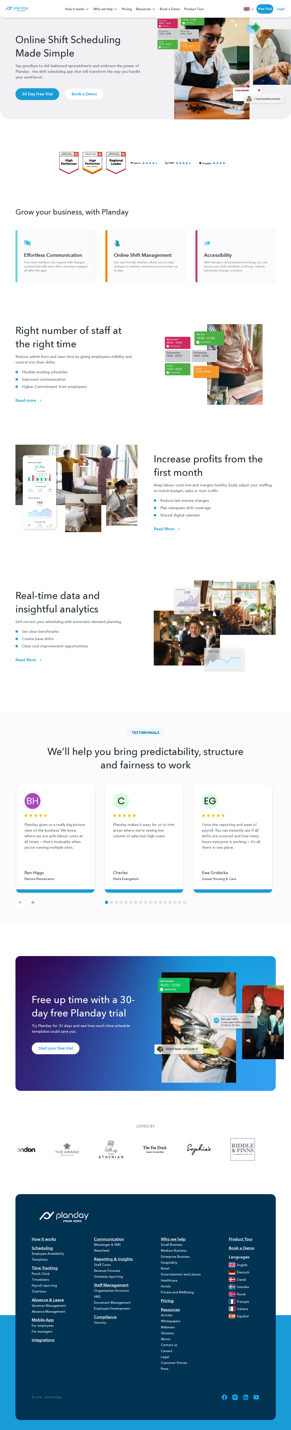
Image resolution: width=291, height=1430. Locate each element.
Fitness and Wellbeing (177, 1297)
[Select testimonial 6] (135, 903)
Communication (109, 1239)
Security (100, 1328)
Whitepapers (170, 1327)
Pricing (127, 9)
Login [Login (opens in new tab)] (281, 9)
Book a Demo (170, 9)
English (238, 1265)
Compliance (105, 1322)
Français (239, 1301)
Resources (146, 9)
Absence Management (48, 1316)
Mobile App (43, 1325)
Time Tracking (45, 1269)
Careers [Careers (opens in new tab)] (166, 1360)
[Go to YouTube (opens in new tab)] (256, 1408)
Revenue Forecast (107, 1273)
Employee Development (112, 1314)
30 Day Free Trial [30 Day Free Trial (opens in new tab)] (37, 94)
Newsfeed (101, 1252)
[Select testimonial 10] (155, 903)
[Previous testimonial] (20, 903)
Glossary (167, 1341)
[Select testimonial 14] (175, 903)
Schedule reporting (108, 1280)
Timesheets (40, 1282)
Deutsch (239, 1272)
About (165, 1347)
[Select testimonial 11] (160, 903)
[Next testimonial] (32, 903)
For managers (42, 1337)
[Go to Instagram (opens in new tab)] (235, 1408)
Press (164, 1380)
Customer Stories (174, 1373)
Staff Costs (102, 1266)
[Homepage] (16, 9)
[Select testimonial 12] (165, 903)
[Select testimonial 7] (140, 903)
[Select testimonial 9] (150, 903)
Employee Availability (48, 1254)
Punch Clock (41, 1275)
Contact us (169, 1354)
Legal (165, 1367)
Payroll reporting (44, 1288)
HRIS (97, 1301)
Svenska (239, 1287)
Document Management (112, 1307)
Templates (40, 1261)
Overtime (39, 1295)
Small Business (171, 1245)
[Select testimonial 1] (111, 903)
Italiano (238, 1309)
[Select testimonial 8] (145, 903)
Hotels (166, 1291)
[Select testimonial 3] (121, 903)
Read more (29, 401)
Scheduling (42, 1248)
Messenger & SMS (107, 1245)
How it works (77, 9)
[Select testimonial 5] (131, 903)
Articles (166, 1321)
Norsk (237, 1294)
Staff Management (111, 1288)
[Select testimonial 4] (126, 903)
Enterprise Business (175, 1258)
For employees (43, 1331)
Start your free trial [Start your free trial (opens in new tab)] (55, 1048)
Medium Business (173, 1252)
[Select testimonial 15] (179, 903)
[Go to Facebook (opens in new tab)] (224, 1408)
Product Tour (194, 9)
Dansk (237, 1280)
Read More (168, 529)
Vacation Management (49, 1310)
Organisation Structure (111, 1294)
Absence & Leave (48, 1304)
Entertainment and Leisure (181, 1278)
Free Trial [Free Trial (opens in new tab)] (265, 9)
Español (239, 1316)
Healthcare (169, 1284)
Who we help (105, 9)
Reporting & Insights (113, 1260)
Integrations (43, 1346)
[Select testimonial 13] (170, 903)
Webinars (168, 1334)
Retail (165, 1271)
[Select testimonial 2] (116, 903)
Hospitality (169, 1265)
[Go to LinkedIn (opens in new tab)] (245, 1408)
